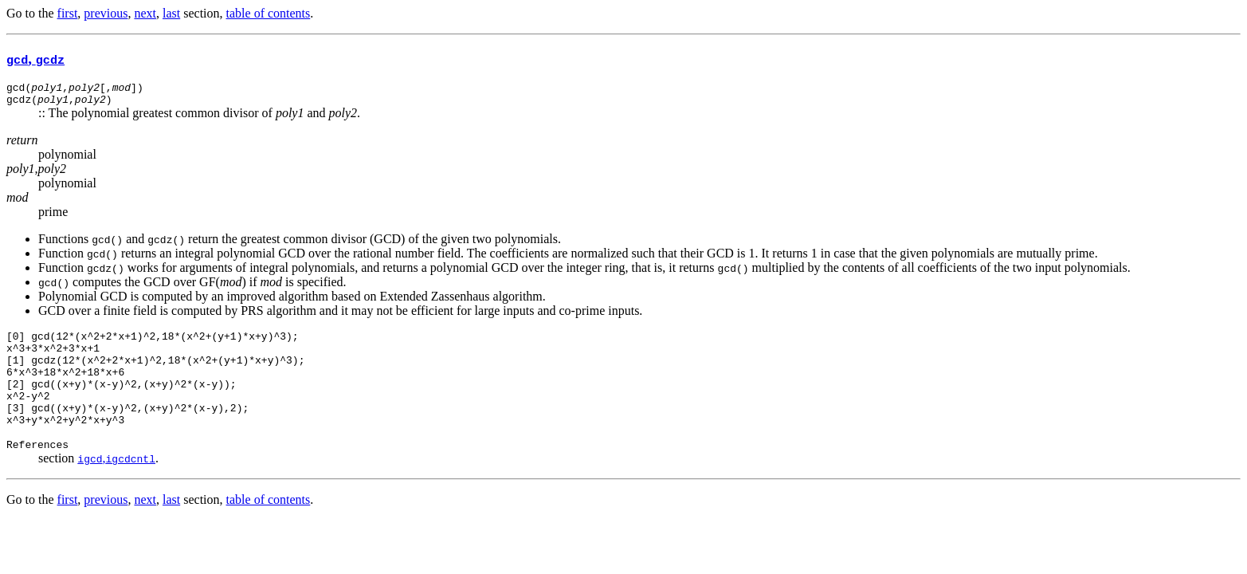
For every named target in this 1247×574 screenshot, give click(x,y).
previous (105, 13)
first (67, 13)
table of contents (268, 13)
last (171, 13)
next (145, 13)
